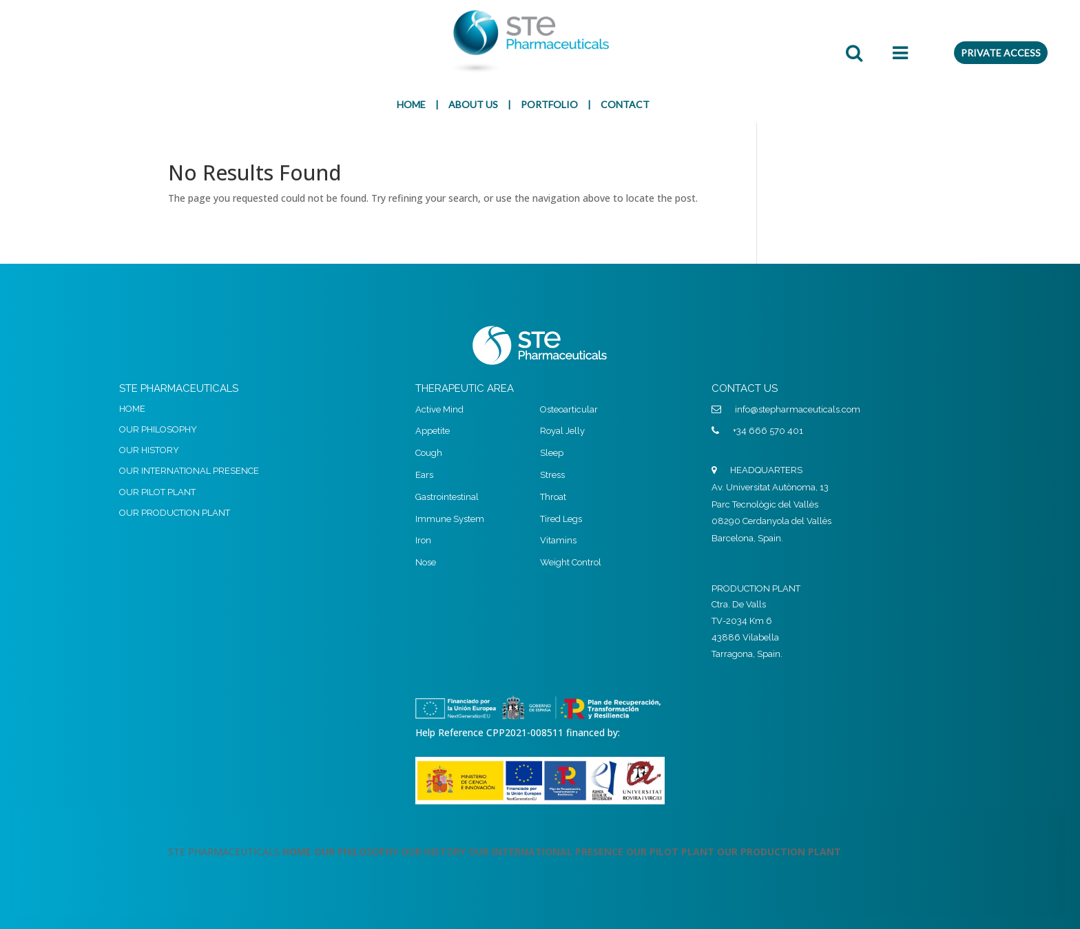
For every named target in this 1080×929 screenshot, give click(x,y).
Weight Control (570, 562)
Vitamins (558, 540)
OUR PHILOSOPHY (158, 429)
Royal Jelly (562, 431)
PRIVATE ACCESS (1001, 53)
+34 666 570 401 (768, 431)
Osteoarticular (569, 409)
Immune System (449, 519)
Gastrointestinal (447, 497)
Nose (425, 562)
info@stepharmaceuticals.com (797, 409)
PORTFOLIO (549, 104)
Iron (423, 540)
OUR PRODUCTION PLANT (174, 513)
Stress (552, 475)
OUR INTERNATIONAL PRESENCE (189, 471)
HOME (411, 104)
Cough (428, 453)
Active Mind (439, 409)
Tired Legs (561, 519)
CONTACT (625, 104)
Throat (553, 497)
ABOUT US (473, 104)
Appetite (432, 431)
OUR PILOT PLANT (157, 492)
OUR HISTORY (149, 450)
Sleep (551, 453)
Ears (424, 475)
